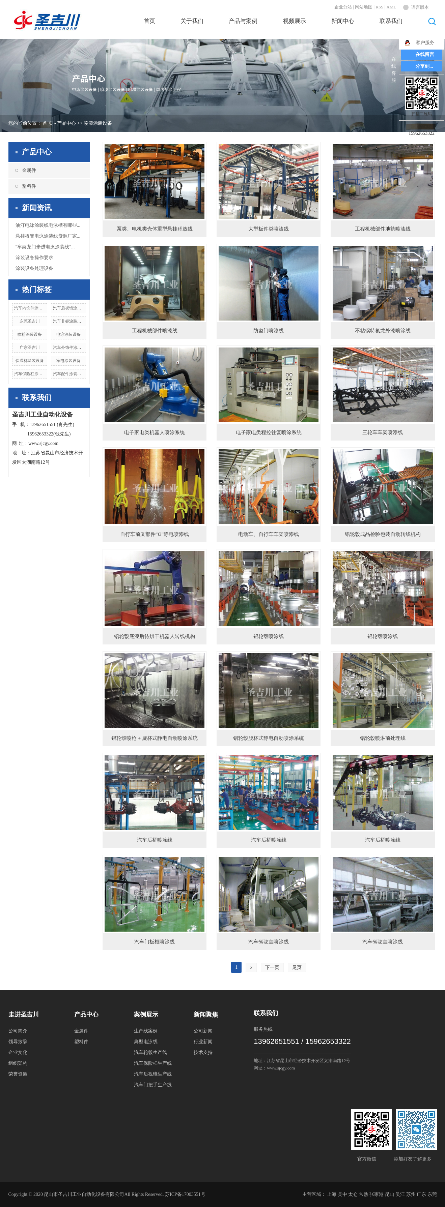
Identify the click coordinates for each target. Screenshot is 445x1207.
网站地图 (363, 6)
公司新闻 (203, 1030)
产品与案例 (243, 21)
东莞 (432, 1194)
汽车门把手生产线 (153, 1084)
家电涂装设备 (68, 360)
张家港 (376, 1194)
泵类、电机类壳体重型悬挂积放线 (155, 229)
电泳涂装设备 (68, 334)
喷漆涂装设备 (98, 123)
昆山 (389, 1194)
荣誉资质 (17, 1074)
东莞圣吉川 (30, 321)
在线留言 (424, 54)
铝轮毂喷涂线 (268, 636)
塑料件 (29, 186)
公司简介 (17, 1030)
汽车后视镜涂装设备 (71, 308)
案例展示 (146, 1014)
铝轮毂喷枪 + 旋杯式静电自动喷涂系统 (154, 738)
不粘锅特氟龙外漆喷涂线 (383, 330)
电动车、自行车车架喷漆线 (268, 534)
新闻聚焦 (206, 1014)
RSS (379, 6)
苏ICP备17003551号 (185, 1194)
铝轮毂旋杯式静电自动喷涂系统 (268, 738)
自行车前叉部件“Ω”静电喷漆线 (154, 534)
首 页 (48, 123)
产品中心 (66, 123)
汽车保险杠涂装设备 (32, 373)
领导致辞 (17, 1041)
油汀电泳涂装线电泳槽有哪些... (48, 225)
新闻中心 (342, 21)
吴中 (342, 1194)
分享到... (424, 66)
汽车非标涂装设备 (69, 321)
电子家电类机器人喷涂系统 (154, 432)
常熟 (363, 1194)
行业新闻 (203, 1041)
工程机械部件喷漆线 (154, 330)
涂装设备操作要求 (34, 257)
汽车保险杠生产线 (153, 1063)
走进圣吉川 (23, 1014)
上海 (331, 1194)
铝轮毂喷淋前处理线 (383, 738)
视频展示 (294, 21)
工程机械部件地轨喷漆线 (383, 229)
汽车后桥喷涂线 (154, 840)
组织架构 (17, 1063)
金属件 (29, 170)
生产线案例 (146, 1030)
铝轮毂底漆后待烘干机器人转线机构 (154, 636)
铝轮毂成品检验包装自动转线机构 (383, 534)
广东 (421, 1194)
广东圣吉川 (30, 347)
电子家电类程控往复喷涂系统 (269, 432)
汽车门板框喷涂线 (154, 941)
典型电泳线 (146, 1041)
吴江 (400, 1194)
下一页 (272, 967)
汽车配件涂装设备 (69, 373)
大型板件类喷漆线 (268, 229)
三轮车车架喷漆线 (382, 432)
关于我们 (191, 21)
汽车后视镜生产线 (153, 1074)
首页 (149, 21)
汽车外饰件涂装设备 (71, 347)
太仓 (353, 1194)
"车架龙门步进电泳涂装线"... (45, 246)
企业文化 (17, 1052)
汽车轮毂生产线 (150, 1052)
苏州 (411, 1194)
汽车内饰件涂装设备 (32, 308)
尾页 (297, 967)
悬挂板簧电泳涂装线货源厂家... (48, 236)
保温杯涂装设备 (30, 360)
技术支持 (203, 1052)
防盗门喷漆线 (268, 330)
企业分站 (343, 6)
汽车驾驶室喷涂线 (268, 941)
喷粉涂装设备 (30, 334)
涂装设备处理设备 (34, 268)
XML (391, 6)
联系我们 (391, 21)
